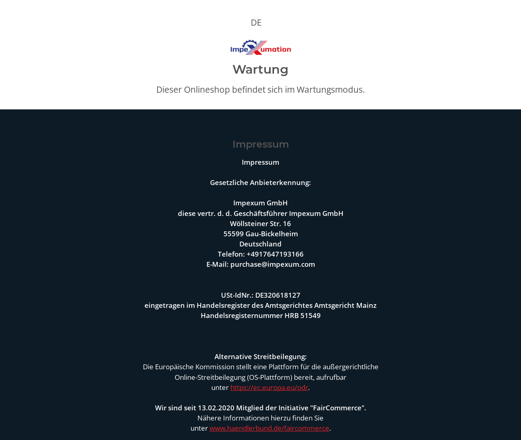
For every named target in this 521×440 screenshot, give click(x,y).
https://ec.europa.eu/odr (269, 387)
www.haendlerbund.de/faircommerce (269, 428)
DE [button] (256, 22)
